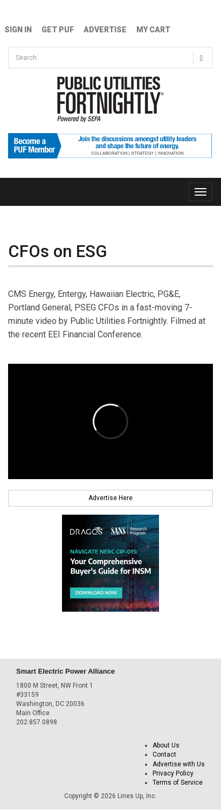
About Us (166, 745)
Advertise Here (110, 498)
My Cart (153, 29)
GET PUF (58, 29)
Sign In (18, 29)
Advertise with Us (179, 764)
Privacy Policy (173, 773)
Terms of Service (178, 782)
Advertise (105, 29)
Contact (164, 754)
